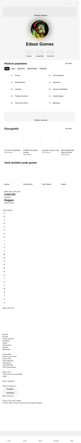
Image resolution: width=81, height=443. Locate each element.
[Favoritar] (28, 53)
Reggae (9, 200)
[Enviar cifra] (50, 53)
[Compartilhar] (39, 53)
